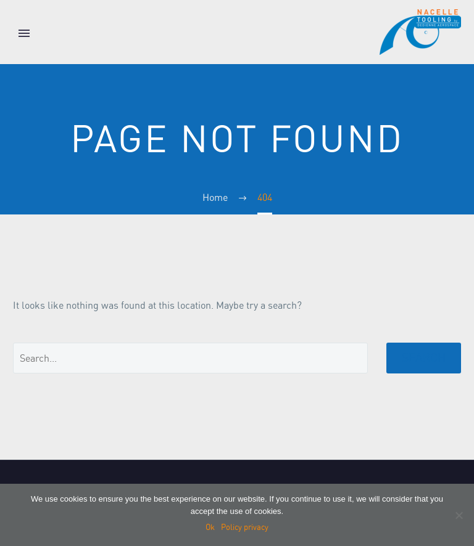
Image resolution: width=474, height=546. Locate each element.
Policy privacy (244, 527)
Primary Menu (24, 33)
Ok (210, 527)
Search (424, 358)
